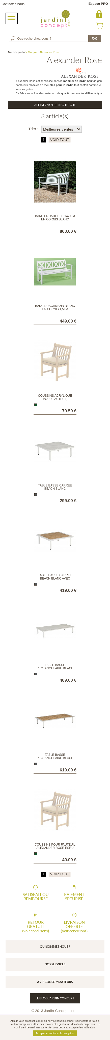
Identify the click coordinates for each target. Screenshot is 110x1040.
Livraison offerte (74, 926)
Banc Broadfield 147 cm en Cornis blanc (55, 217)
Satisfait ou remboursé (36, 896)
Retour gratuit (35, 926)
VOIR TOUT (59, 140)
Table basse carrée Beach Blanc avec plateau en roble (55, 578)
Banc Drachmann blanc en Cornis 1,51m (55, 307)
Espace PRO (98, 4)
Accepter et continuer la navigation (55, 1033)
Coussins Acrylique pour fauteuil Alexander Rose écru (54, 399)
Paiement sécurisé (74, 896)
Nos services (55, 964)
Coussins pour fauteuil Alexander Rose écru (55, 846)
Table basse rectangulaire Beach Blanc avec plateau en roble (55, 760)
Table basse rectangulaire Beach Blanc (55, 668)
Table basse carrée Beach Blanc (55, 487)
